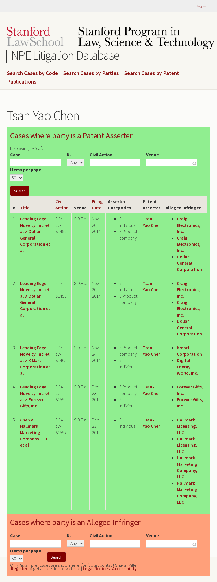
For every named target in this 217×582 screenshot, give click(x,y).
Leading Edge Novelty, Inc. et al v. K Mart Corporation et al (35, 360)
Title (24, 207)
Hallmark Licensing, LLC (187, 426)
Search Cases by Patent (151, 73)
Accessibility (124, 568)
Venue (152, 154)
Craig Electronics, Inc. (189, 225)
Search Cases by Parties (91, 73)
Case (15, 154)
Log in (201, 6)
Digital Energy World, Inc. (187, 366)
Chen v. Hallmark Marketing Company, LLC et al (34, 432)
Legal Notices (96, 568)
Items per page (25, 169)
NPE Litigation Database (65, 55)
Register (19, 568)
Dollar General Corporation (189, 263)
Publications (21, 82)
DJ (69, 154)
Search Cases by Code (32, 73)
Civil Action (101, 154)
